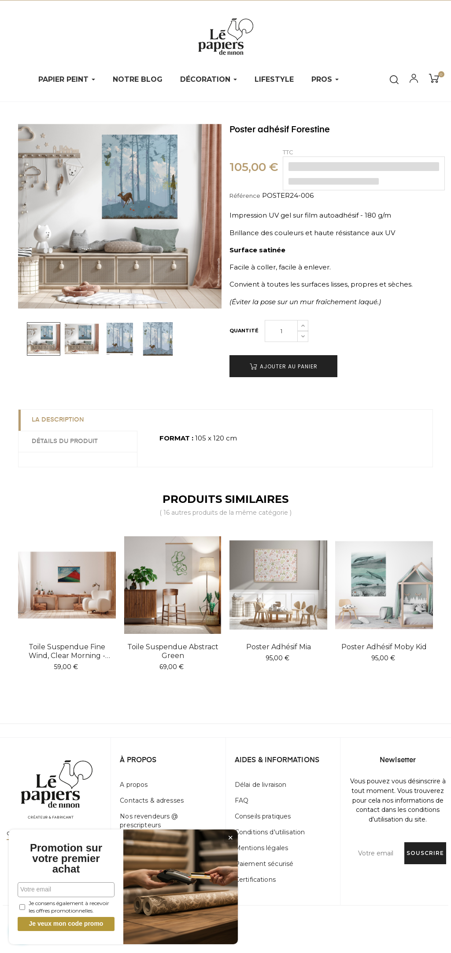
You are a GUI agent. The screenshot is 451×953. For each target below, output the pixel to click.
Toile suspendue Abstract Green (172, 651)
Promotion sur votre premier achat (66, 858)
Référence (244, 195)
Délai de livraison (261, 785)
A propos (134, 785)
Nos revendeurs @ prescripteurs (149, 820)
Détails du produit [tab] (65, 441)
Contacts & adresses (152, 800)
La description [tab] (58, 420)
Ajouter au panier (284, 366)
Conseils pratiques (263, 816)
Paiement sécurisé (264, 864)
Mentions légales (261, 848)
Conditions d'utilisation (270, 832)
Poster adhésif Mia (278, 647)
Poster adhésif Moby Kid (384, 647)
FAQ (241, 800)
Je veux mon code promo (66, 923)
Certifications (255, 880)
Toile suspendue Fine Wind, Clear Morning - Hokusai (67, 651)
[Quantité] (281, 331)
